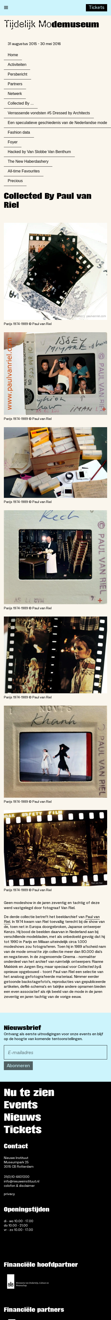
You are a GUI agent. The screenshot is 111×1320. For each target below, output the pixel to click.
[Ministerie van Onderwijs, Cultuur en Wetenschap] (28, 1281)
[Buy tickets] (96, 7)
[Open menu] (6, 8)
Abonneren (18, 1066)
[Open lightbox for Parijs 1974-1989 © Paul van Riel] (55, 271)
